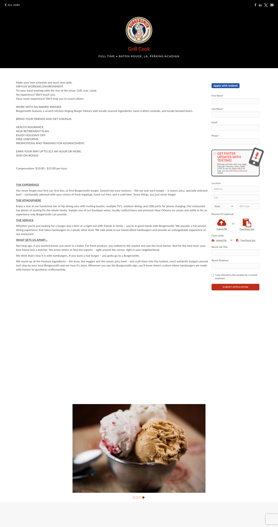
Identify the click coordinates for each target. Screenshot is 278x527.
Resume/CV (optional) (222, 214)
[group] (139, 448)
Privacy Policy (238, 171)
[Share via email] (272, 5)
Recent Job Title (220, 246)
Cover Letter (218, 235)
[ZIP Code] (248, 206)
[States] (223, 206)
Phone (215, 135)
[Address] (235, 189)
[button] (134, 497)
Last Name (217, 108)
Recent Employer (220, 260)
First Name (218, 95)
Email (215, 122)
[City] (235, 198)
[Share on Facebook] (255, 5)
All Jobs (12, 5)
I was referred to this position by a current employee (234, 277)
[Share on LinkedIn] (260, 5)
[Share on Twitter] (266, 5)
